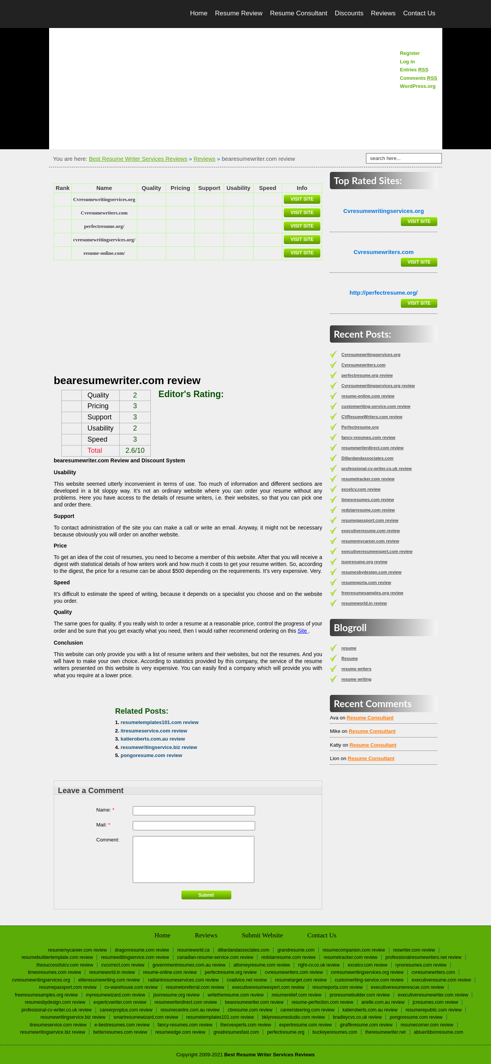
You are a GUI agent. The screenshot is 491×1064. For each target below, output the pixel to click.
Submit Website (262, 935)
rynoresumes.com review (421, 965)
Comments (418, 78)
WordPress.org (417, 86)
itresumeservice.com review (153, 731)
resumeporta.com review (366, 582)
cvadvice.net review (247, 980)
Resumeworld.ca (193, 950)
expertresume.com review (305, 1025)
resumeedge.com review (180, 1032)
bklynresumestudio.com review (293, 1017)
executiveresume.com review (370, 530)
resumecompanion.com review (354, 950)
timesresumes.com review (367, 499)
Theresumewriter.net (385, 1032)
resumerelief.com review (296, 995)
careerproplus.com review (126, 1010)
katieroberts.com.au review (152, 739)
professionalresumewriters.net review (423, 957)
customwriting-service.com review (375, 406)
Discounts (349, 13)
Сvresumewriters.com (104, 213)
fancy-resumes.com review (368, 437)
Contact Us (419, 13)
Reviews (383, 13)
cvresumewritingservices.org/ (104, 239)
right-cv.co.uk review (318, 965)
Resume (349, 658)
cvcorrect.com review (123, 965)
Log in (407, 61)
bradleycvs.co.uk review (357, 1017)
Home (199, 13)
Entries (414, 70)
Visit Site (301, 199)
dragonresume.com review (142, 950)
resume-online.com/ (104, 253)
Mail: (103, 825)
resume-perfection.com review (322, 1002)
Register (410, 53)
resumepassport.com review (370, 520)
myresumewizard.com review (115, 995)
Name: (105, 810)
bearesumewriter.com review (254, 1002)
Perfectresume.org (360, 427)
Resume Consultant (298, 13)
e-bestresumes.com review (121, 1025)
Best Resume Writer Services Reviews (138, 158)
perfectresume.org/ (104, 226)
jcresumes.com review (435, 1002)
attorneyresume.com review (262, 965)
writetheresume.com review (236, 995)
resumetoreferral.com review (195, 987)
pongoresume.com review (151, 755)
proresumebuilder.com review (360, 995)
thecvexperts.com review (246, 1025)
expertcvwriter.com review (120, 1002)
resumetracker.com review (367, 479)
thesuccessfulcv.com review (64, 965)
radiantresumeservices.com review (183, 980)
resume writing (356, 679)
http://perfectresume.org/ (383, 292)
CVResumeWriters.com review (371, 416)
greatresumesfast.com (236, 1032)
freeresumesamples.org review (372, 593)
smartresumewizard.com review (146, 1017)
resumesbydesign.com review (371, 572)
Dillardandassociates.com (367, 458)
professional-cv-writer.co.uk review (376, 468)
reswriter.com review (414, 950)
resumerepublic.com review (433, 1010)
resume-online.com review (367, 396)
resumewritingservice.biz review (158, 747)
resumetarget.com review (301, 980)
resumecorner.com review (426, 1025)
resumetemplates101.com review (159, 722)
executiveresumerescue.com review (407, 987)
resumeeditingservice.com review (135, 957)
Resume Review (238, 13)
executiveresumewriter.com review (433, 995)
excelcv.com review (361, 489)
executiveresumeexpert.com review (376, 551)
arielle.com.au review (383, 1002)
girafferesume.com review (366, 1025)
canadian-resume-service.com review (215, 957)
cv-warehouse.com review (131, 987)
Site (303, 631)
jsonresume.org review (364, 561)
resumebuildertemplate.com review (57, 957)
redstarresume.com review (368, 510)
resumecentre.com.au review (189, 1010)
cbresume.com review (249, 1010)
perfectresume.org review (367, 375)
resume (348, 648)
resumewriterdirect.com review (372, 447)
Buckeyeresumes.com (335, 1032)
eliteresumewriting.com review (109, 980)
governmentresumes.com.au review (189, 965)
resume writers (356, 668)
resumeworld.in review (364, 603)
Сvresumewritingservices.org (104, 199)
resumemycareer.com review (370, 541)
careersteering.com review (307, 1010)
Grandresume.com (296, 950)
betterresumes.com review (120, 1032)
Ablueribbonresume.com (438, 1032)
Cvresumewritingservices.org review (378, 385)
